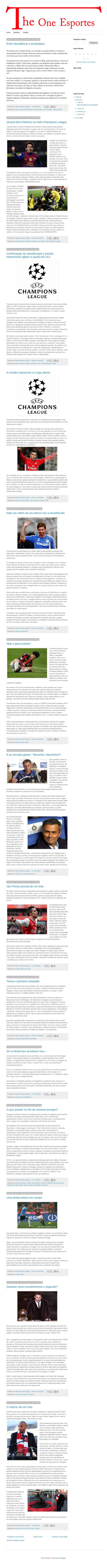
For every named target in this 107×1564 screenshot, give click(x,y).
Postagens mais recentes (15, 1537)
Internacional (19, 1097)
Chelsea (17, 631)
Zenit (46, 500)
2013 (78, 97)
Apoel (17, 241)
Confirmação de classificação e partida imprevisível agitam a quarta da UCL (30, 255)
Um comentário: (36, 106)
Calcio (17, 109)
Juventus (55, 109)
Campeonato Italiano (26, 109)
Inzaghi (17, 1274)
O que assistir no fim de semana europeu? (32, 1109)
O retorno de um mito (19, 1407)
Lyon (39, 241)
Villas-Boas (24, 631)
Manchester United (13, 1185)
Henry (27, 1528)
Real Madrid (32, 1038)
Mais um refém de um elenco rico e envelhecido (35, 513)
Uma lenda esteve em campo (24, 1197)
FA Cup (23, 1528)
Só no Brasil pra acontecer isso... (26, 1051)
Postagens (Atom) (18, 1540)
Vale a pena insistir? (18, 643)
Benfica (23, 500)
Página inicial (37, 1537)
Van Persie (28, 969)
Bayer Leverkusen (31, 241)
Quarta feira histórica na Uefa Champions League (36, 122)
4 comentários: (36, 1525)
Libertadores (27, 1097)
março (80, 108)
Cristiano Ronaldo (20, 1394)
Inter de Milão (48, 109)
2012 (78, 100)
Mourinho (32, 874)
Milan (60, 109)
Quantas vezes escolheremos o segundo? (32, 1286)
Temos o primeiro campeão (22, 981)
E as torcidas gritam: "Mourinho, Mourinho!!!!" (33, 754)
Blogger (63, 1558)
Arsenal (17, 500)
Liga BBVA (25, 1038)
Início (8, 32)
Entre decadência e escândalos (25, 43)
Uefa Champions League (53, 241)
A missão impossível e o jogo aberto (28, 372)
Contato (25, 32)
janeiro (80, 114)
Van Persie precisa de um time (25, 886)
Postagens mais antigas (60, 1537)
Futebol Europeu (38, 109)
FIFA (28, 1394)
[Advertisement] (83, 160)
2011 (78, 118)
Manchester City (59, 1183)
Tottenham (45, 1185)
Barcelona (22, 241)
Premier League (28, 1185)
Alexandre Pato (19, 742)
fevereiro (81, 111)
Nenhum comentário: (37, 238)
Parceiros (16, 32)
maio (79, 102)
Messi (43, 241)
